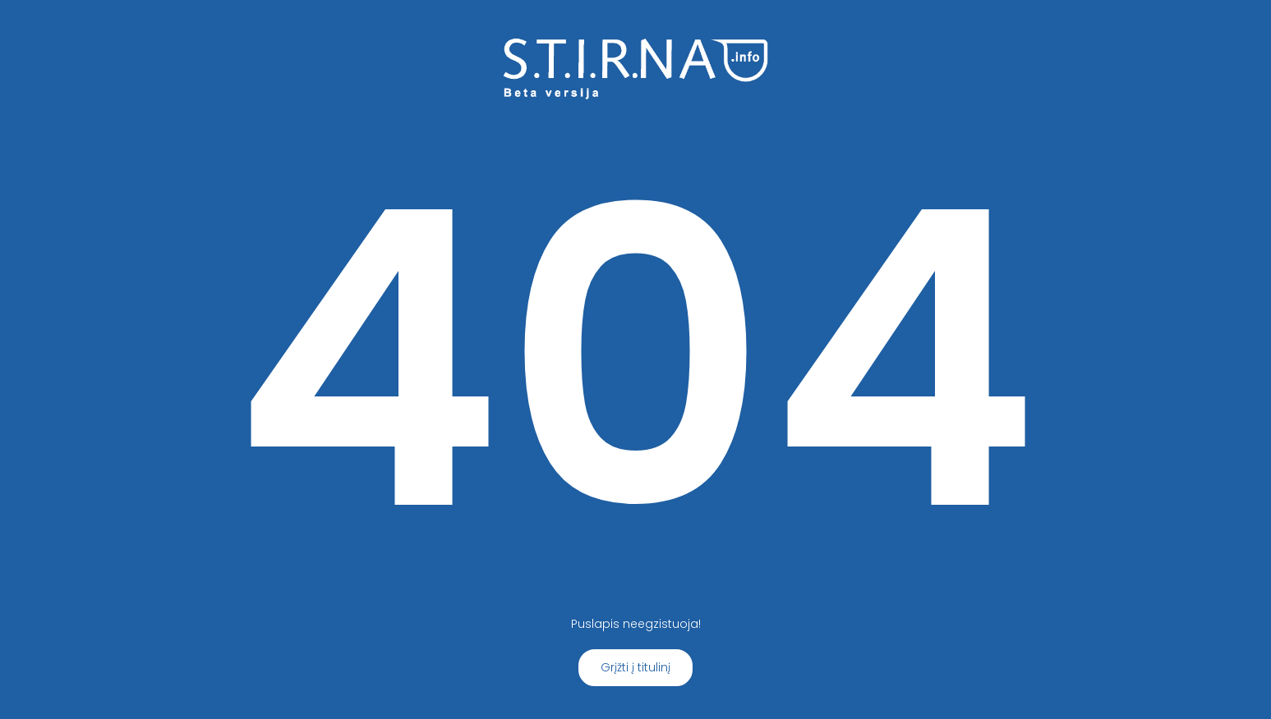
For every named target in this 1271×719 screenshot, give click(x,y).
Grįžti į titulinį (635, 667)
